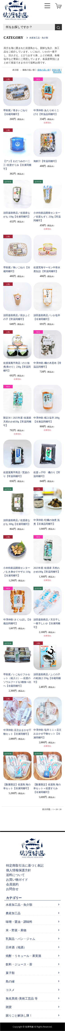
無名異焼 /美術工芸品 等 (21, 998)
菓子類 (10, 973)
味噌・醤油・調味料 (19, 921)
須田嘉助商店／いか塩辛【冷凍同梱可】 (46, 317)
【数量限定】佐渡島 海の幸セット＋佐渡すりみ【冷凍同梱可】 (47, 788)
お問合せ (12, 889)
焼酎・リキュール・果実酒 (23, 956)
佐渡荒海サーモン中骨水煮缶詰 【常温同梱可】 (46, 269)
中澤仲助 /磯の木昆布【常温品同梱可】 (47, 365)
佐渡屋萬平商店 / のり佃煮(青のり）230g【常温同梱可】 (17, 367)
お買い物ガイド (17, 879)
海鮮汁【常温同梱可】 (45, 161)
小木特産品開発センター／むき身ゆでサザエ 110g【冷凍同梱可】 (17, 572)
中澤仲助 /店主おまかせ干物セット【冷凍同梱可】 (17, 732)
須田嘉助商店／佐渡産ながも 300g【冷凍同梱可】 (17, 522)
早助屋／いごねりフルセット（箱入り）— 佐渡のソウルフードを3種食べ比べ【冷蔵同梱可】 (17, 680)
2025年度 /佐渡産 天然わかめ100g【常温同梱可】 (46, 570)
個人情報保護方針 (18, 870)
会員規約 (12, 884)
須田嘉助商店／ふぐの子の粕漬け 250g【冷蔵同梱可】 (47, 678)
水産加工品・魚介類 (19, 904)
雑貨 (9, 1007)
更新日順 (56, 70)
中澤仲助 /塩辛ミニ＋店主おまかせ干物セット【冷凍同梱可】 (47, 734)
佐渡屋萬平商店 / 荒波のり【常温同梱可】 (16, 474)
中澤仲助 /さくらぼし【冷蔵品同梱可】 (17, 621)
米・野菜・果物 (16, 930)
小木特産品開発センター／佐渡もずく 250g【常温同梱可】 (47, 217)
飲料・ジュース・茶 (19, 964)
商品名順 (57, 72)
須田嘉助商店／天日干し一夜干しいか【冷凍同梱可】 (46, 623)
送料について (15, 875)
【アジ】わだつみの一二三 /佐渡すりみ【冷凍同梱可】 (17, 165)
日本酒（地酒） (16, 947)
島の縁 (10, 981)
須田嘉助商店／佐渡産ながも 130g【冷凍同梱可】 (17, 215)
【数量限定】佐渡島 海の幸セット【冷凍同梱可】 (17, 786)
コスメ (10, 990)
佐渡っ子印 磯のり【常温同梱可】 (46, 474)
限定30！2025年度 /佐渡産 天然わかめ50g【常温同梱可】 (17, 422)
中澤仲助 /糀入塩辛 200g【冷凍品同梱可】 (46, 420)
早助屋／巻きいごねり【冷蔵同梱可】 (15, 112)
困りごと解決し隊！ (19, 1015)
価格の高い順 (43, 70)
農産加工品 (13, 913)
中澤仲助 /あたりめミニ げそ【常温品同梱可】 (46, 112)
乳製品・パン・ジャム (20, 939)
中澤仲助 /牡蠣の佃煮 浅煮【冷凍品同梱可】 (46, 522)
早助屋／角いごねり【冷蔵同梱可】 (16, 269)
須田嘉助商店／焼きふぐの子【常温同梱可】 (16, 317)
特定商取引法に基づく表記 (25, 865)
